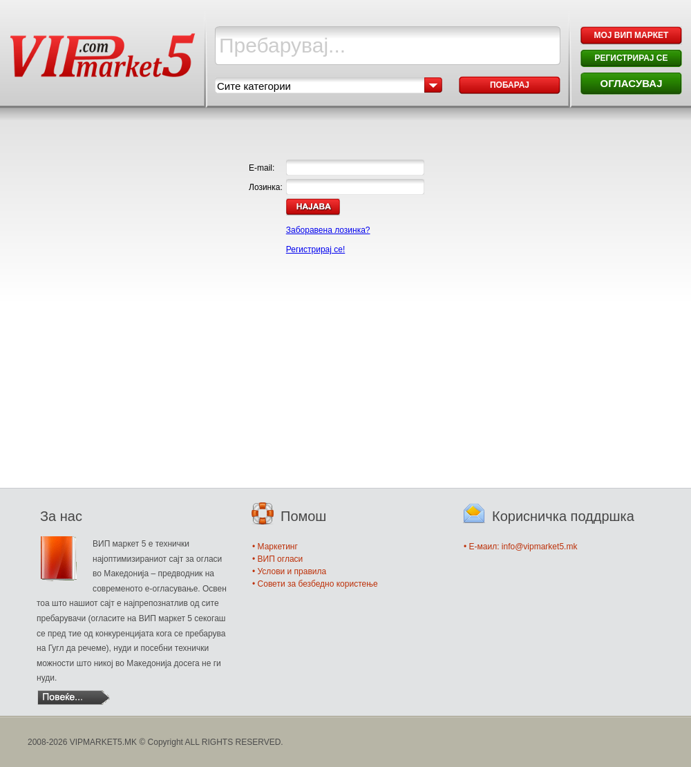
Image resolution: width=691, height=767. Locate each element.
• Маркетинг (275, 546)
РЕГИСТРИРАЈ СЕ (631, 58)
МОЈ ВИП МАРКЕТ (631, 35)
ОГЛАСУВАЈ (631, 83)
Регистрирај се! (315, 249)
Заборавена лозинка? (328, 230)
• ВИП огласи (277, 559)
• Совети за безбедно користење (315, 584)
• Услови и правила (289, 571)
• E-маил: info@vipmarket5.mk (520, 546)
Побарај (509, 85)
